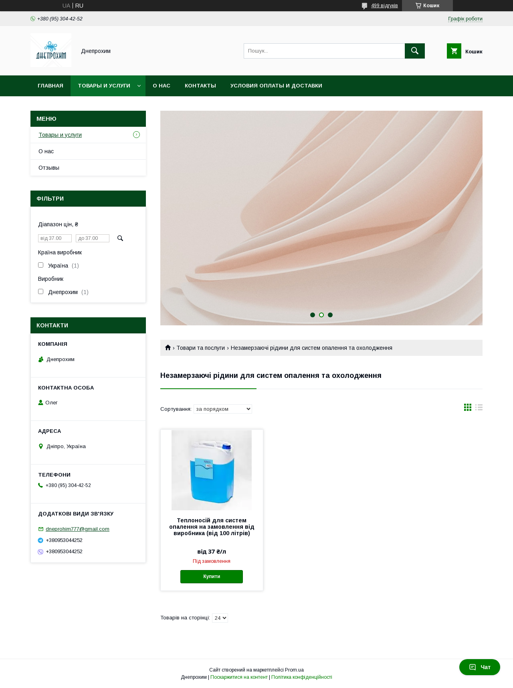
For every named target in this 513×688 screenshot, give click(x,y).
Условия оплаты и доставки (276, 86)
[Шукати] (415, 51)
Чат (480, 667)
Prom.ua (294, 670)
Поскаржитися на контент (239, 677)
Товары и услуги (104, 86)
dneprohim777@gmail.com (77, 529)
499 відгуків (384, 5)
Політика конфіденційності (301, 677)
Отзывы (48, 167)
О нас (161, 86)
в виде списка (479, 409)
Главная (50, 86)
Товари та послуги (200, 348)
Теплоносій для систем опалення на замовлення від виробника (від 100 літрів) (211, 526)
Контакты (200, 86)
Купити (211, 576)
